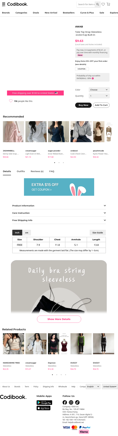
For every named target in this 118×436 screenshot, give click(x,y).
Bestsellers (68, 12)
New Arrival (51, 12)
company (84, 386)
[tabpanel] (14, 140)
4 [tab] (65, 374)
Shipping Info (48, 386)
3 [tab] (63, 162)
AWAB (79, 26)
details (7, 171)
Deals (36, 12)
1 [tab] (54, 162)
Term (27, 386)
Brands (6, 12)
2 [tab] (59, 162)
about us (6, 386)
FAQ (51, 171)
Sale (102, 12)
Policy (35, 386)
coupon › (82, 69)
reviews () (37, 171)
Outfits (21, 171)
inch (17, 232)
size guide (97, 232)
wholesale (62, 386)
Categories (21, 12)
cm (26, 232)
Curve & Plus (87, 12)
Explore (114, 12)
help (73, 386)
